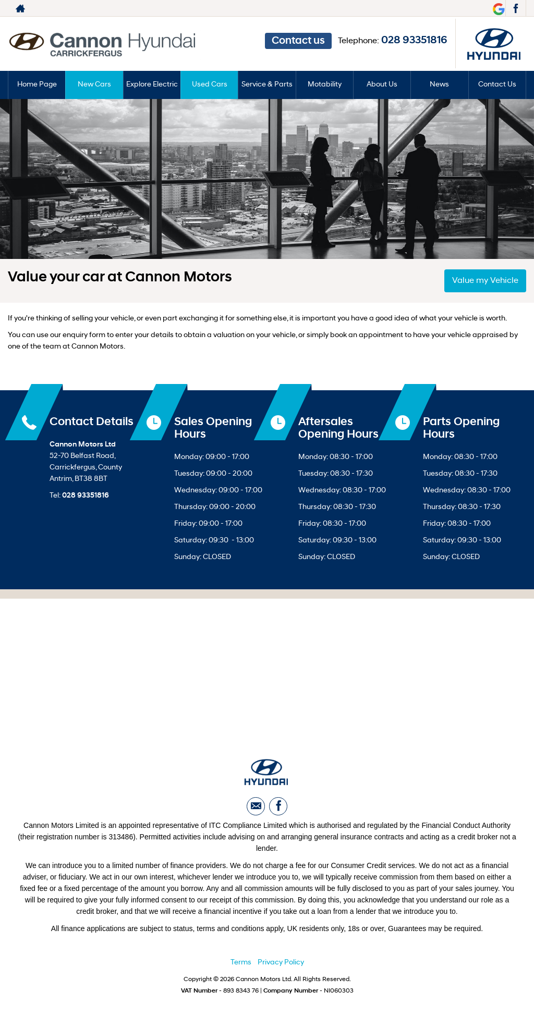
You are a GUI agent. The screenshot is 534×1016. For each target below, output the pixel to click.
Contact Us (497, 85)
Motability (325, 85)
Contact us (298, 41)
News (439, 85)
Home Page (37, 85)
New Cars (94, 85)
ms (246, 963)
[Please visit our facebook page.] (515, 8)
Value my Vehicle (485, 281)
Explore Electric (152, 85)
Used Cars (209, 85)
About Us (382, 85)
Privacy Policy (281, 963)
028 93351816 (414, 40)
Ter (235, 963)
